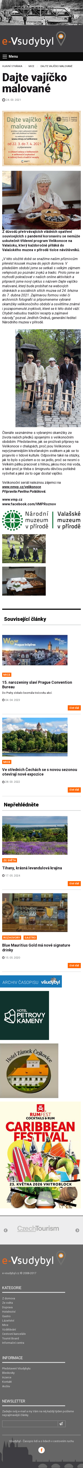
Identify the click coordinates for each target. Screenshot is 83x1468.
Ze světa (7, 1302)
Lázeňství (8, 1320)
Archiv (6, 1386)
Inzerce (6, 1377)
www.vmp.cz (12, 499)
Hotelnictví (8, 1311)
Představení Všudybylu (16, 1368)
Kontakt (7, 1381)
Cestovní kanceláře (14, 1333)
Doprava (7, 1307)
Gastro (6, 1316)
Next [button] (77, 1230)
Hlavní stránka (12, 66)
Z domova (8, 1298)
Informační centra (13, 1342)
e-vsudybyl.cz (10, 1273)
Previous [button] (5, 1230)
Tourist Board (10, 1338)
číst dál (74, 707)
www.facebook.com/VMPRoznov (29, 504)
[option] (38, 1229)
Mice (31, 66)
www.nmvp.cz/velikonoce (21, 487)
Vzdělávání (9, 1329)
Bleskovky (8, 1372)
